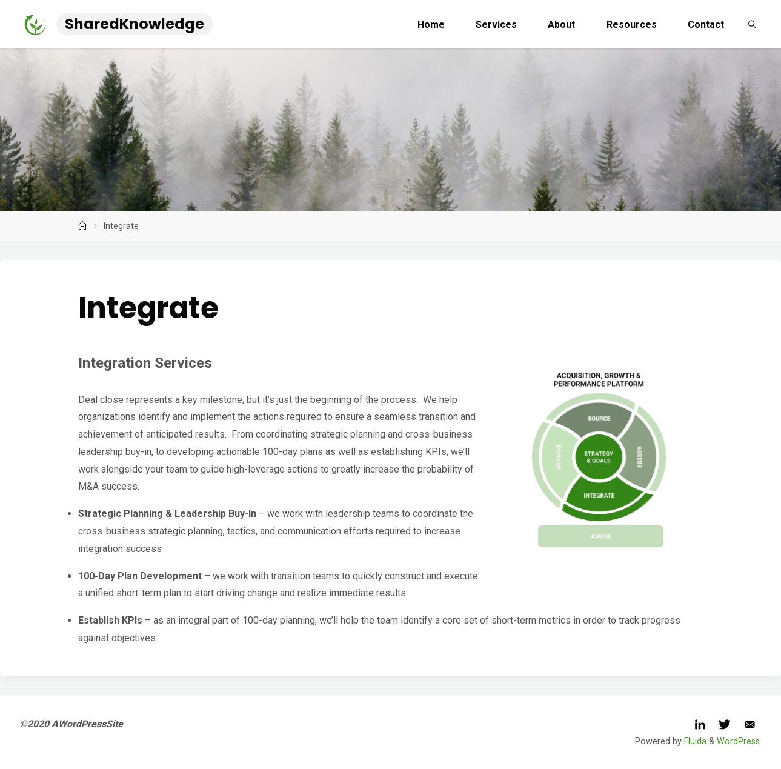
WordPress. (739, 741)
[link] (752, 24)
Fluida (694, 741)
